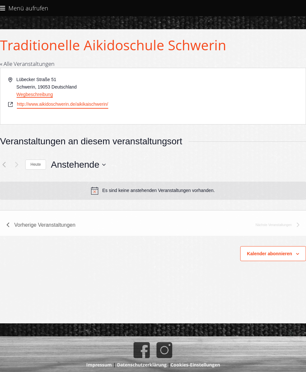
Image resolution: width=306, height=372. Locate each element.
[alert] (153, 191)
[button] (24, 8)
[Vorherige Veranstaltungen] (4, 165)
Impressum (99, 365)
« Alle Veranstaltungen (27, 63)
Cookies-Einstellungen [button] (195, 365)
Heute (35, 164)
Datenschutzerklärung (142, 365)
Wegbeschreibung (35, 94)
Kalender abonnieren (269, 253)
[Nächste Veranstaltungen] (16, 165)
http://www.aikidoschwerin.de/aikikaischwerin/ (62, 104)
